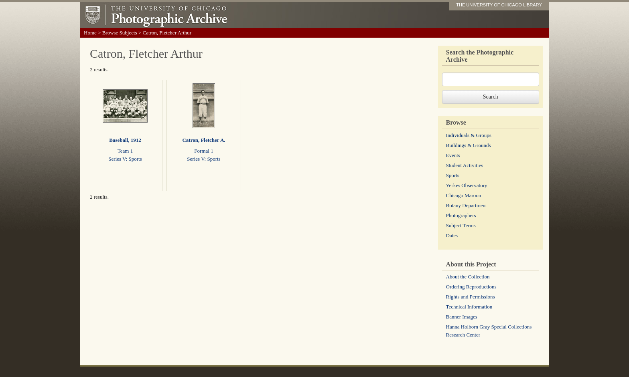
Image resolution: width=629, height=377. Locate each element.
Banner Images (461, 317)
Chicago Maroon (463, 195)
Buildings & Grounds (468, 145)
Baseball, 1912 (125, 140)
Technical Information (469, 307)
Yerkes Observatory (466, 185)
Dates (452, 235)
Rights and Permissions (470, 297)
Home (90, 33)
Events (453, 155)
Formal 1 (203, 151)
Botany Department (466, 205)
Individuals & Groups (468, 135)
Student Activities (464, 165)
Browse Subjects (119, 33)
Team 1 (125, 151)
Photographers (461, 215)
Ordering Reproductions (471, 287)
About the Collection (468, 277)
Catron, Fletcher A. (203, 140)
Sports (452, 175)
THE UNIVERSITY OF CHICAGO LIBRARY (499, 4)
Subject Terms (461, 225)
